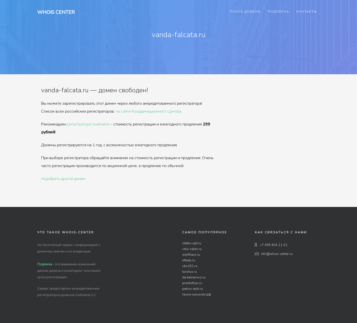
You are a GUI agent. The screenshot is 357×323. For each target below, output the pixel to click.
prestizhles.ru (192, 283)
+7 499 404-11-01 (271, 245)
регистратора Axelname (88, 124)
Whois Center (56, 12)
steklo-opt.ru (191, 243)
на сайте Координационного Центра (148, 111)
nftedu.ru (188, 260)
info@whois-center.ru (274, 254)
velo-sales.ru (192, 249)
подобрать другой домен (63, 178)
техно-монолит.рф (196, 294)
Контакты (306, 12)
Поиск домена (245, 12)
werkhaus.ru (191, 254)
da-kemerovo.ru (194, 277)
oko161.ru (189, 266)
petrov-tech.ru (192, 289)
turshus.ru (189, 272)
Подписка (278, 12)
